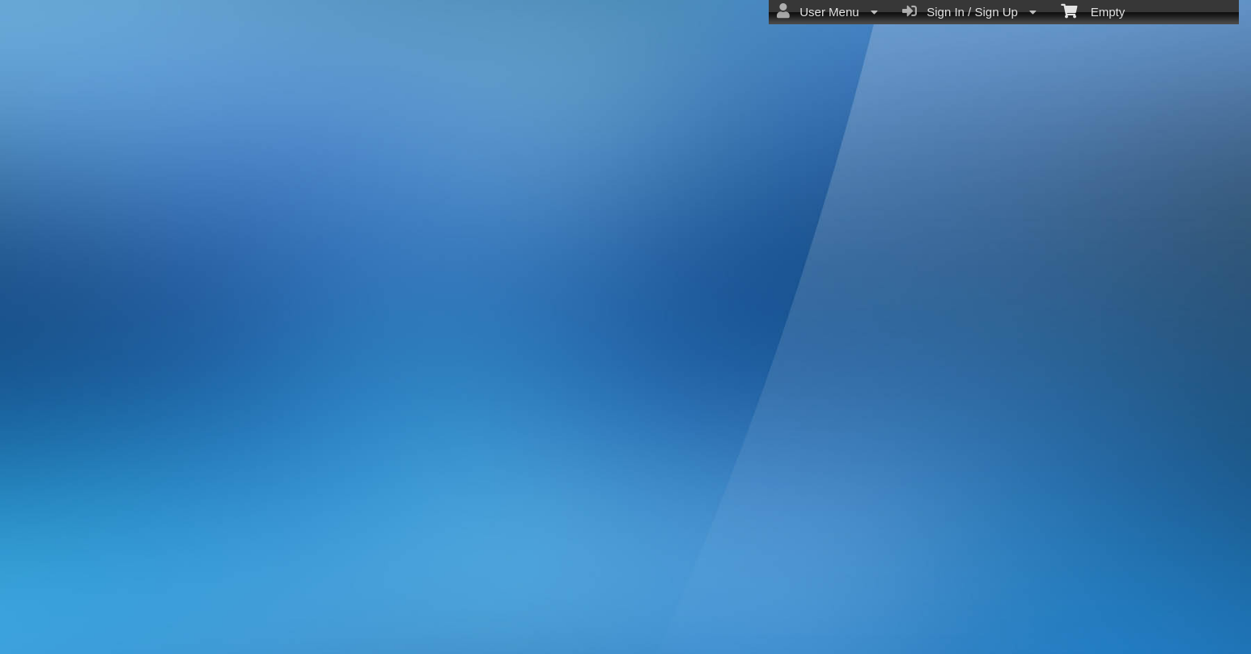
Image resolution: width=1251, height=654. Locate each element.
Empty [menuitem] (1093, 10)
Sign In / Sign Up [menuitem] (969, 11)
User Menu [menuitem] (827, 11)
